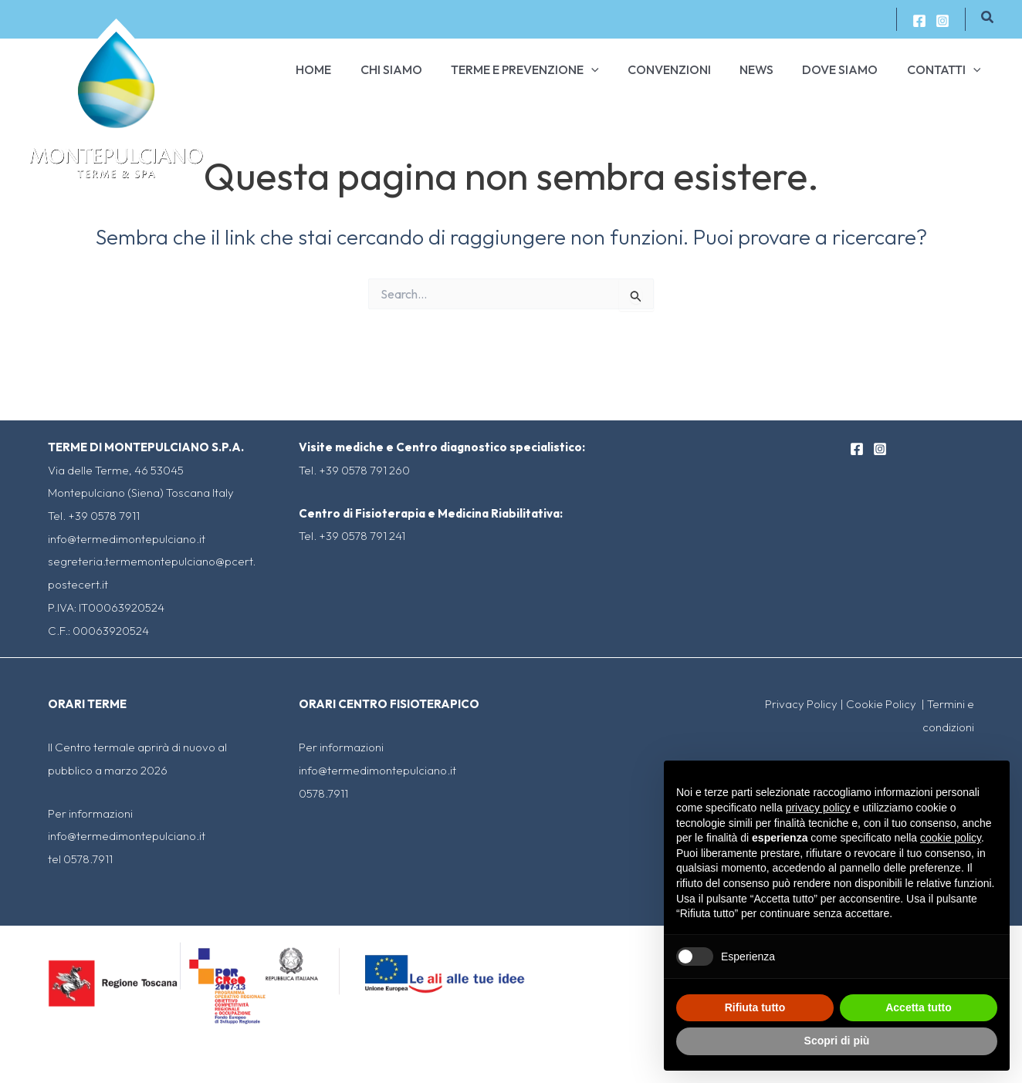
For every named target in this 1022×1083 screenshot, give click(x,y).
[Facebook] (919, 21)
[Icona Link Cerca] (988, 18)
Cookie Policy (882, 704)
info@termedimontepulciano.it (126, 538)
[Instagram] (942, 21)
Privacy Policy (801, 704)
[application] (610, 69)
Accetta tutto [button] (918, 1007)
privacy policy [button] (818, 807)
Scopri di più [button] (837, 1040)
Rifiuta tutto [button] (755, 1007)
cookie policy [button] (950, 838)
